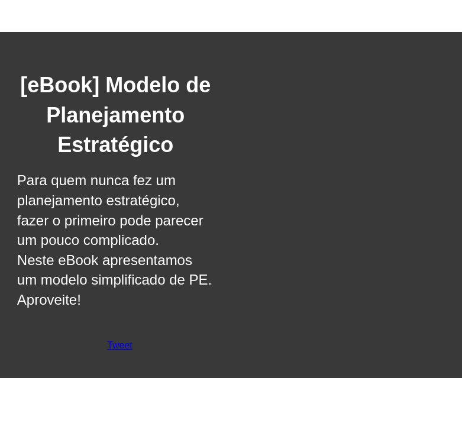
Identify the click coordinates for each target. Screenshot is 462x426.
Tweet (120, 345)
